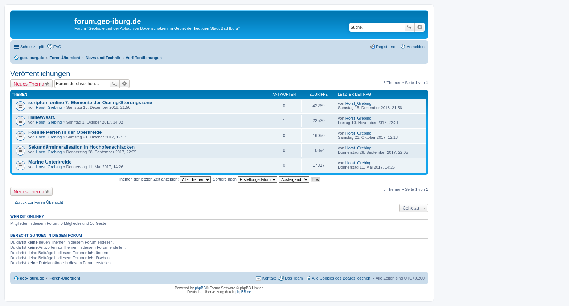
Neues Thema (28, 83)
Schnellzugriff (32, 47)
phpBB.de (243, 292)
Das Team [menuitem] (294, 278)
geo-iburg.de (32, 278)
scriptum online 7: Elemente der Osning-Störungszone (90, 102)
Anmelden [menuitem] (415, 47)
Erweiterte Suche (420, 27)
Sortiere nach (245, 179)
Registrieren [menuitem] (386, 47)
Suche (409, 27)
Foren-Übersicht (64, 278)
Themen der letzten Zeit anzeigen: (164, 179)
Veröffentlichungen (40, 74)
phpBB (200, 288)
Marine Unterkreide (49, 162)
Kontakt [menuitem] (269, 278)
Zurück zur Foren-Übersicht (39, 202)
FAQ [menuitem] (57, 47)
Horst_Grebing (49, 107)
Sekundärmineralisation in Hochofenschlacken (81, 147)
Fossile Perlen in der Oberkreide (65, 132)
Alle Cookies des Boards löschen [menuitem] (341, 278)
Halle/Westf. (42, 117)
